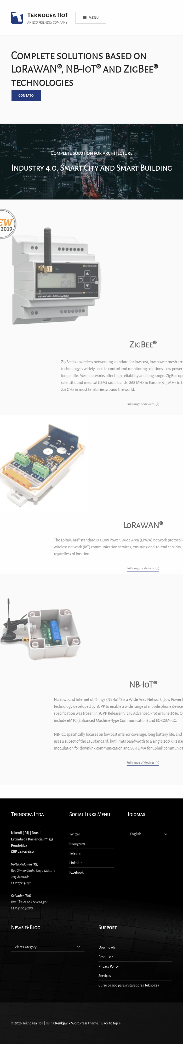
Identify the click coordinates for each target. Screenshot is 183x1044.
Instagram (77, 844)
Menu (94, 18)
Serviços (104, 976)
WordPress (79, 1023)
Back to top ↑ (111, 1023)
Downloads (107, 947)
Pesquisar (105, 957)
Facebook (76, 872)
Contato (26, 95)
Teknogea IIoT (48, 15)
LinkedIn (75, 863)
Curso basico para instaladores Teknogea (128, 985)
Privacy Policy (108, 966)
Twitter (74, 834)
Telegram (76, 853)
